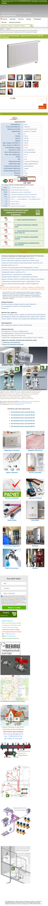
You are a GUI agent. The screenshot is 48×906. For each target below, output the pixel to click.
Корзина (6, 612)
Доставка (12, 19)
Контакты (21, 19)
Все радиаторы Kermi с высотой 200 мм (23, 412)
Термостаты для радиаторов (11, 342)
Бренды (28, 19)
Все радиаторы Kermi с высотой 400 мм (23, 417)
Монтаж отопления (14, 22)
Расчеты (4, 22)
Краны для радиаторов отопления (13, 344)
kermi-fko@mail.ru (8, 15)
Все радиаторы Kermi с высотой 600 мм (23, 423)
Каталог (5, 19)
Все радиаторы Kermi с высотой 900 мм (23, 426)
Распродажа (37, 19)
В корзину (42, 107)
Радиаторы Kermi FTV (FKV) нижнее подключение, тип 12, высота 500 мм (18, 30)
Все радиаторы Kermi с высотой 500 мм (23, 420)
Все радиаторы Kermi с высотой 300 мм (23, 415)
